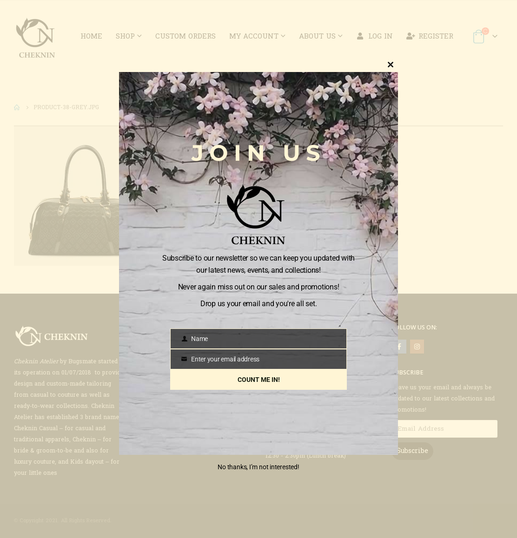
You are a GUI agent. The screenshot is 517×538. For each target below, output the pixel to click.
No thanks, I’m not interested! (258, 467)
